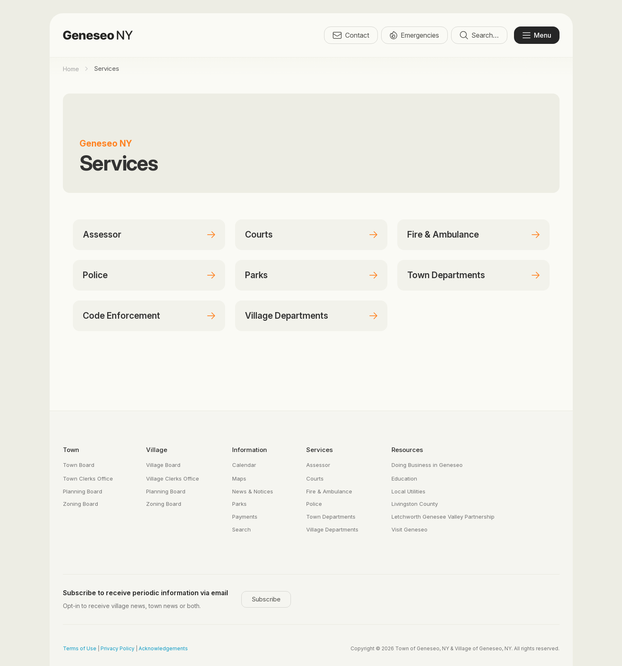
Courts (259, 234)
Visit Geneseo (409, 529)
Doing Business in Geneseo (427, 465)
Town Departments (446, 275)
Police (95, 275)
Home (71, 68)
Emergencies (414, 35)
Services (319, 450)
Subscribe (266, 599)
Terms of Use (79, 648)
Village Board (163, 465)
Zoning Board (80, 503)
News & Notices (252, 491)
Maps (239, 478)
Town (71, 450)
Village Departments (286, 315)
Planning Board (82, 491)
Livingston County (414, 503)
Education (404, 478)
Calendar (244, 465)
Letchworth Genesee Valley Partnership (443, 516)
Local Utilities (408, 491)
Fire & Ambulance (443, 234)
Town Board (78, 465)
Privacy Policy (117, 648)
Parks (256, 275)
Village (156, 450)
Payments (244, 516)
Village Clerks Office (172, 478)
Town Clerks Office (88, 478)
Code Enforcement (121, 315)
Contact (351, 35)
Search (241, 529)
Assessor (102, 234)
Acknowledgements (163, 648)
